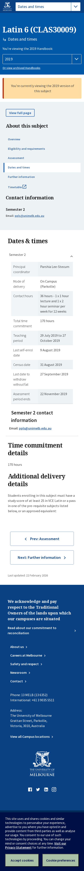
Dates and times (19, 167)
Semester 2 (17, 254)
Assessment (16, 158)
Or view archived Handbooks (21, 68)
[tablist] (48, 6)
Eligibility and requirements (26, 149)
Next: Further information (39, 557)
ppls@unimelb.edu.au (29, 215)
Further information (21, 177)
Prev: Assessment (44, 538)
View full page (20, 113)
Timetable (22, 189)
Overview (14, 139)
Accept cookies (22, 860)
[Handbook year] (42, 59)
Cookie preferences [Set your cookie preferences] (60, 860)
